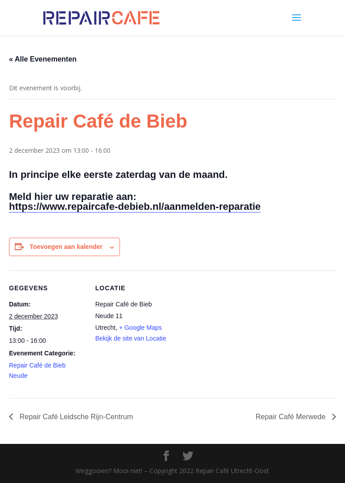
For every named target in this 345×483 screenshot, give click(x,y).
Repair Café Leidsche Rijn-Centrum (75, 417)
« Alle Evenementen (43, 59)
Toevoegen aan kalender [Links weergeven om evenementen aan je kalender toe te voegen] (66, 246)
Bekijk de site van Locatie (130, 338)
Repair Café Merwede (291, 417)
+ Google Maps (140, 327)
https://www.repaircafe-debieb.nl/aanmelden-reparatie (135, 206)
